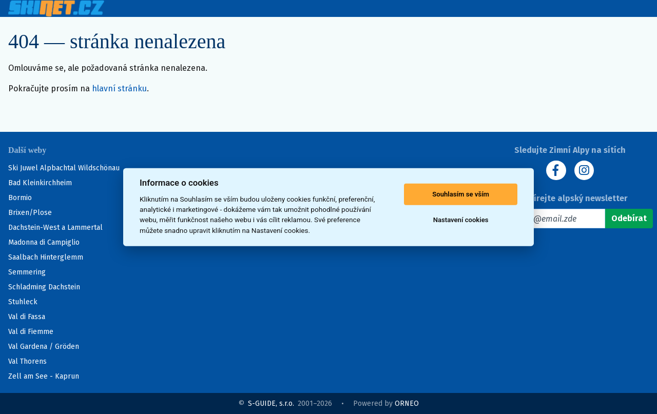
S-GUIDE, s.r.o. (271, 403)
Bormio (20, 197)
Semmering (27, 272)
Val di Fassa (26, 316)
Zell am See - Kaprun (43, 376)
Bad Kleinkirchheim (40, 183)
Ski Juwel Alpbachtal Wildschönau (64, 168)
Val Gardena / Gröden (43, 346)
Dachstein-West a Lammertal (55, 227)
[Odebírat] (629, 219)
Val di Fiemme (30, 331)
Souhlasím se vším (460, 194)
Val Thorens (27, 361)
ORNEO (407, 403)
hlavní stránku (119, 88)
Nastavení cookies (461, 220)
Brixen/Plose (30, 212)
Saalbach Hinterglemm (45, 257)
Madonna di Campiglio (44, 242)
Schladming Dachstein (44, 287)
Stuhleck (22, 302)
